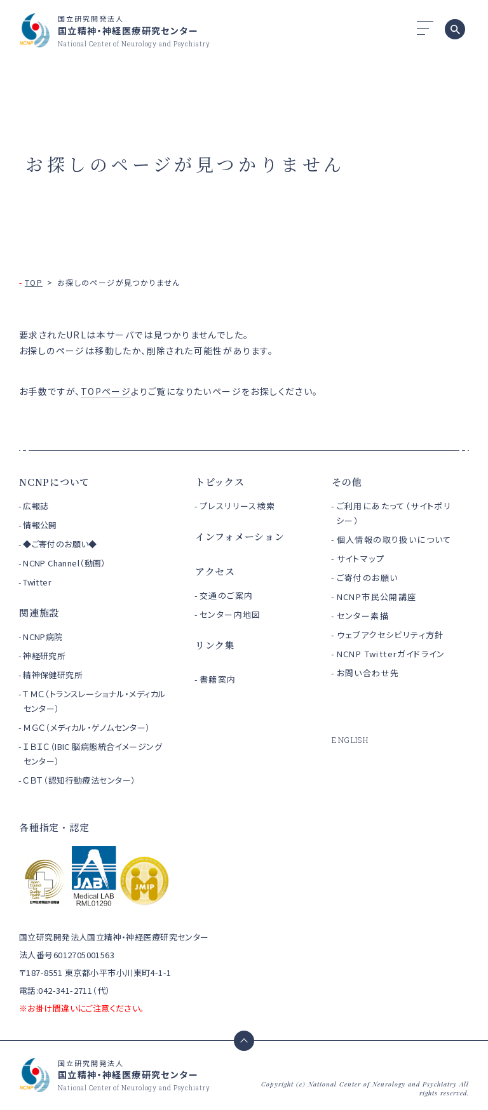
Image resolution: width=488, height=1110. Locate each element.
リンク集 (215, 645)
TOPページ (106, 391)
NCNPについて (54, 481)
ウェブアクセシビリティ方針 (390, 635)
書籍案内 (218, 679)
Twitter (37, 582)
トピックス (220, 481)
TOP (34, 282)
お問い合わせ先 (368, 673)
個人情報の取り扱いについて (394, 539)
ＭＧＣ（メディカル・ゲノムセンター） (87, 727)
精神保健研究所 (53, 675)
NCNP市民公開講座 (377, 597)
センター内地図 (230, 614)
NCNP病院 (43, 637)
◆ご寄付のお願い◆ (60, 544)
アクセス (215, 571)
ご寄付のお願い (367, 578)
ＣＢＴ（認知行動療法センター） (79, 780)
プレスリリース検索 (238, 506)
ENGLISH (350, 740)
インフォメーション (240, 536)
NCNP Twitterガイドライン (391, 654)
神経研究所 (44, 656)
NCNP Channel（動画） (64, 563)
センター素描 (363, 616)
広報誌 (35, 506)
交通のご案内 (226, 595)
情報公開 (40, 525)
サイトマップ (360, 558)
